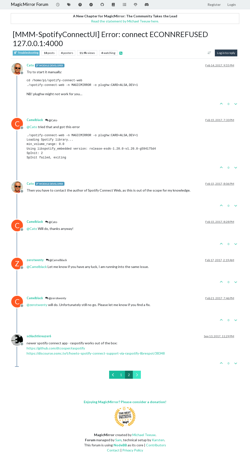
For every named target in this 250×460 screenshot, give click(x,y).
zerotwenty (35, 260)
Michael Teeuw (144, 435)
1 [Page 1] (121, 375)
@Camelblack (56, 260)
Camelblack (35, 120)
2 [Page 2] (129, 375)
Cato (30, 65)
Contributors (156, 445)
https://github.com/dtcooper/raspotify (56, 348)
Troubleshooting (26, 52)
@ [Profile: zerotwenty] (37, 305)
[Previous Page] (113, 375)
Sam (118, 440)
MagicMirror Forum (29, 4)
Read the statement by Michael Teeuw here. (125, 21)
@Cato (51, 120)
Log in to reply (226, 53)
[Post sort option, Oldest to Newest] (209, 53)
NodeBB (120, 445)
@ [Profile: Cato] (32, 127)
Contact (113, 450)
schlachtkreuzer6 (39, 336)
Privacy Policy (132, 450)
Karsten (158, 440)
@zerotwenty (55, 298)
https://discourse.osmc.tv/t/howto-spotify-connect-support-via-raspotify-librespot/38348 (96, 353)
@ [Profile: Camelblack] (37, 267)
